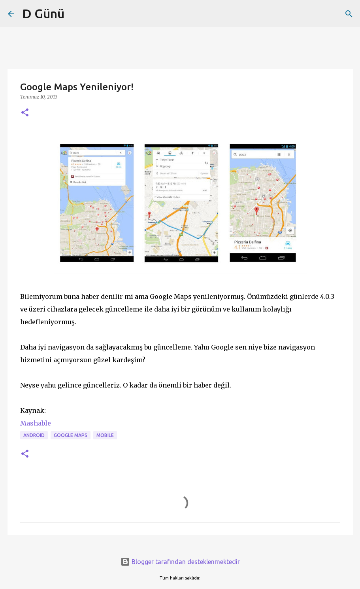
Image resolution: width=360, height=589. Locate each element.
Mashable (35, 423)
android (34, 435)
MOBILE (105, 435)
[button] (25, 113)
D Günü (43, 13)
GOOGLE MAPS (70, 435)
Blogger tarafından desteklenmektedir (180, 561)
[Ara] (349, 13)
